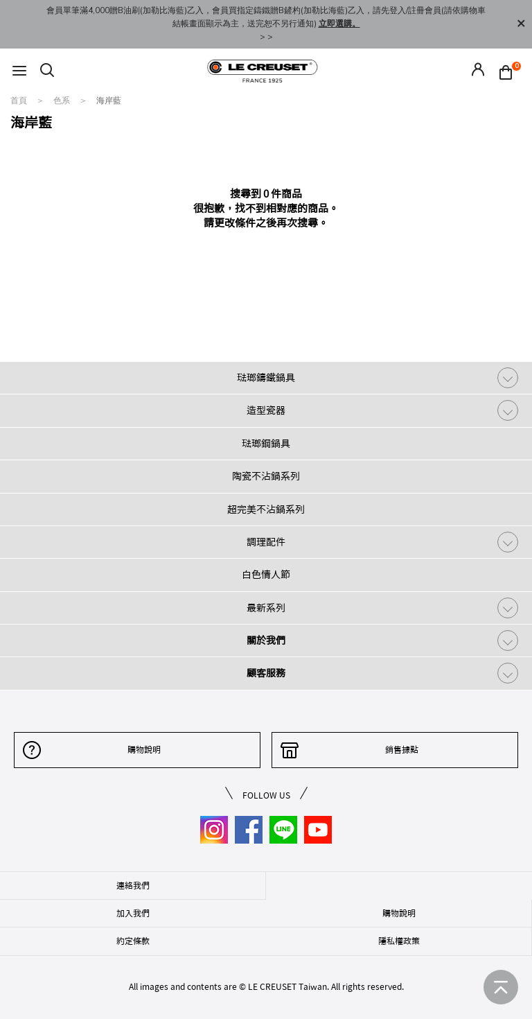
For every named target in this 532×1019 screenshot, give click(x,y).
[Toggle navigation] (19, 71)
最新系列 (266, 608)
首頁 (19, 100)
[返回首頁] (501, 987)
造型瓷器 (266, 410)
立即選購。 (339, 23)
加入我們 (133, 913)
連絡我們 (133, 885)
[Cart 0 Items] (509, 71)
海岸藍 (108, 100)
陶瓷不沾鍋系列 (266, 476)
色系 (62, 100)
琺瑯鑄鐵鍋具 (266, 378)
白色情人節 (266, 575)
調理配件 (266, 542)
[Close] (521, 24)
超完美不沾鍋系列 (266, 509)
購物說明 (144, 749)
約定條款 (133, 941)
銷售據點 (401, 749)
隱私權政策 (399, 941)
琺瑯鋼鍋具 (266, 443)
